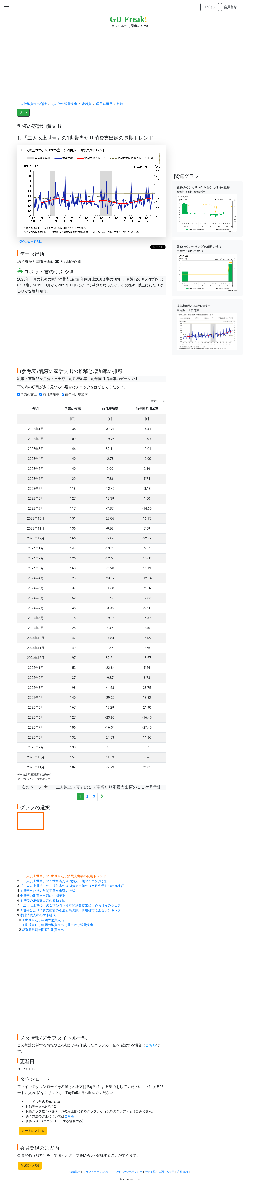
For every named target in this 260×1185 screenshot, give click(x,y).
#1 (22, 113)
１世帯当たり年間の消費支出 (43, 920)
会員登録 (230, 7)
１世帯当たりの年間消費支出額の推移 (47, 891)
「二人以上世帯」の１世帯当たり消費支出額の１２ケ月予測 (64, 881)
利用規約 (182, 1171)
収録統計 (74, 1171)
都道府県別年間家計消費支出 (43, 930)
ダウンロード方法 (30, 242)
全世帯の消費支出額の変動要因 (42, 900)
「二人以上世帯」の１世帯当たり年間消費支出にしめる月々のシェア (70, 905)
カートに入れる (33, 1131)
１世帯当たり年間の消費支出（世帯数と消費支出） (59, 925)
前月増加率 (50, 394)
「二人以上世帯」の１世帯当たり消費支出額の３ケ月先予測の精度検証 (72, 886)
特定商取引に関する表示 (159, 1171)
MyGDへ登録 (30, 1166)
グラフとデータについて (97, 1171)
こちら (150, 1045)
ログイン (209, 7)
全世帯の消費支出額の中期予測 (42, 896)
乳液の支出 (28, 394)
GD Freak (128, 19)
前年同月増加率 (75, 394)
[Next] (102, 797)
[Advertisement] (130, 60)
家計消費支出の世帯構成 (38, 915)
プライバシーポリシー (129, 1171)
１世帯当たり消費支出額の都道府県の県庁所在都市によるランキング (70, 910)
